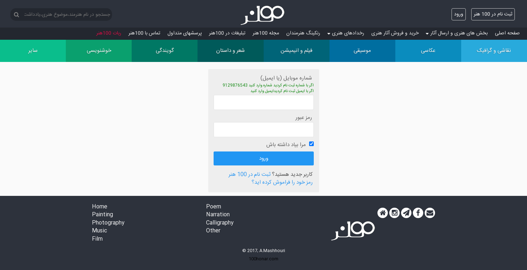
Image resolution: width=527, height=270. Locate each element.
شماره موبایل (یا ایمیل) (286, 78)
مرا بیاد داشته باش (286, 144)
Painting (102, 215)
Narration (218, 215)
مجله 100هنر (266, 33)
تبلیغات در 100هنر (227, 33)
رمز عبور (304, 117)
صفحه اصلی (507, 33)
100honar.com (263, 259)
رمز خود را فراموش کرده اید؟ (282, 183)
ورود (458, 14)
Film (97, 239)
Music (99, 231)
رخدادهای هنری (345, 33)
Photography (108, 223)
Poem (213, 207)
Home (99, 207)
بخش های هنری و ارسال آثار (457, 33)
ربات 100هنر (108, 33)
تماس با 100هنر (144, 33)
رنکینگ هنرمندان (303, 33)
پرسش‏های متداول (184, 33)
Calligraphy (220, 223)
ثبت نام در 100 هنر (493, 14)
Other (213, 231)
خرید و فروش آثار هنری (395, 33)
